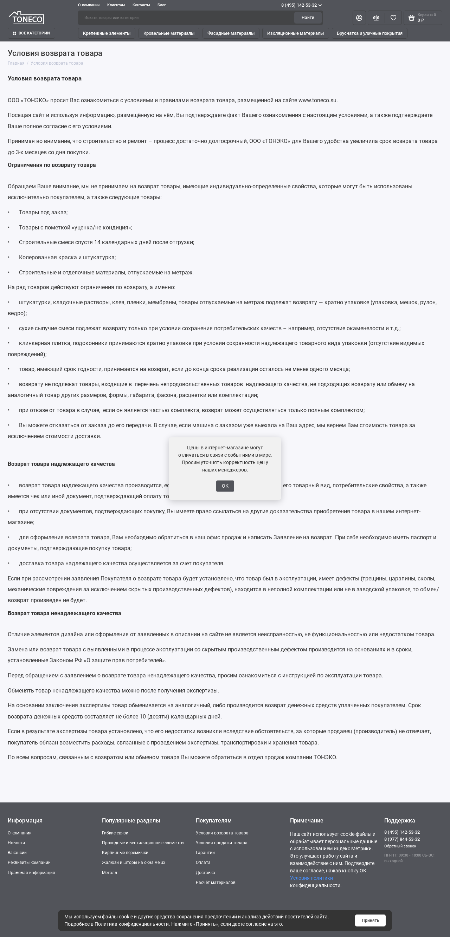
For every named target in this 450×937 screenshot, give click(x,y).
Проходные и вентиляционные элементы (143, 842)
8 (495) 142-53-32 (301, 5)
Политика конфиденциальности (132, 924)
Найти (308, 17)
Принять (370, 920)
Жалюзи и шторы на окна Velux (133, 862)
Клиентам (116, 5)
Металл (109, 872)
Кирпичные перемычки (125, 852)
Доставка (205, 872)
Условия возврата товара (222, 833)
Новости (16, 842)
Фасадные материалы (231, 33)
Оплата (203, 862)
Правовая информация (31, 872)
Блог (162, 5)
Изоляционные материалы (295, 33)
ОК (225, 486)
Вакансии (17, 852)
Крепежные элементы (106, 33)
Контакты (141, 5)
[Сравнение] (376, 18)
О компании (88, 5)
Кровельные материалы (168, 33)
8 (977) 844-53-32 (402, 839)
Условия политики (311, 878)
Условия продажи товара (222, 842)
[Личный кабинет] (359, 18)
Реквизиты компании (29, 862)
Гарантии (205, 852)
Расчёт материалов (216, 882)
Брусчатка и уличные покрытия (370, 33)
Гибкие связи (115, 833)
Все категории (31, 33)
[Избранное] (393, 18)
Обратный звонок (400, 846)
